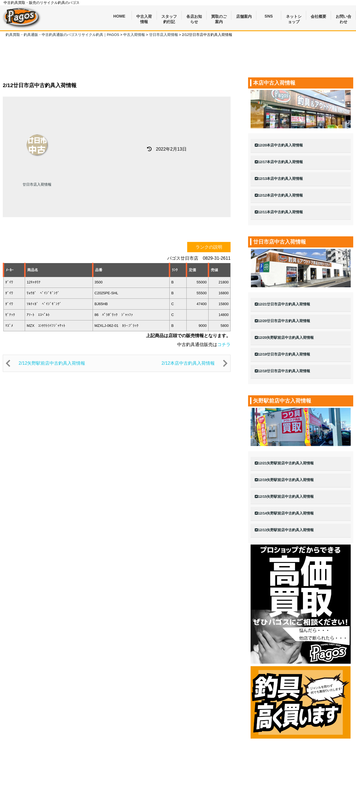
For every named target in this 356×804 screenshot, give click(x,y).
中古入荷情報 (144, 17)
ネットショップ (293, 17)
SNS (268, 16)
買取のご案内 (219, 17)
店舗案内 (244, 16)
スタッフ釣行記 (169, 17)
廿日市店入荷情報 (37, 184)
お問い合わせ (343, 17)
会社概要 (318, 16)
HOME (119, 16)
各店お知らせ (194, 17)
